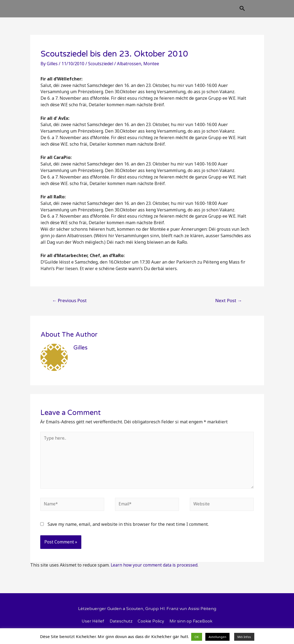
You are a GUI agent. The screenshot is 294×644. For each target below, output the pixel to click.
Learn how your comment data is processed (155, 572)
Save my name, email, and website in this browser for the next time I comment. (128, 531)
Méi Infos (244, 637)
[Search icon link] (269, 11)
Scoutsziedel (101, 68)
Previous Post (69, 305)
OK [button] (196, 637)
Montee (153, 68)
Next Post (228, 305)
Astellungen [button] (217, 637)
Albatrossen (130, 68)
